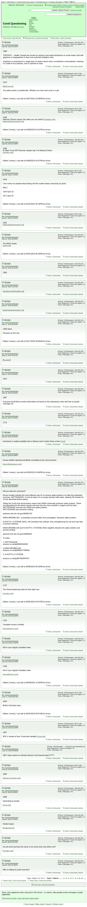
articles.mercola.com (11, 778)
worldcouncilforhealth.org (13, 291)
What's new (57, 904)
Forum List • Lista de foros (12, 38)
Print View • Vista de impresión (44, 884)
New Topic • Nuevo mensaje (61, 38)
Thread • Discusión (56, 2)
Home (3, 2)
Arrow (22, 27)
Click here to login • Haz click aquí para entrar (20, 898)
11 (82, 878)
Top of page (29, 904)
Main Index (11, 2)
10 (79, 878)
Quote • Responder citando (74, 66)
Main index (40, 904)
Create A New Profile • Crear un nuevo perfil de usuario (66, 5)
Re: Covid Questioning (10, 45)
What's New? (80, 7)
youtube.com (49, 119)
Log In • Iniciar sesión (35, 5)
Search (49, 904)
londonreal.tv (8, 828)
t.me (63, 441)
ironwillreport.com (10, 629)
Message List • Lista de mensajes (36, 38)
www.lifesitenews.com (12, 464)
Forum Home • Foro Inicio (25, 2)
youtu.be (6, 246)
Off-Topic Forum (41, 2)
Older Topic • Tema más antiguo (41, 880)
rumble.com (8, 152)
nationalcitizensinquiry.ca (13, 121)
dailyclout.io (8, 86)
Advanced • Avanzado (76, 10)
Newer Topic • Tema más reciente (14, 880)
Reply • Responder (54, 66)
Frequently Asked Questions (62, 7)
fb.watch (6, 360)
